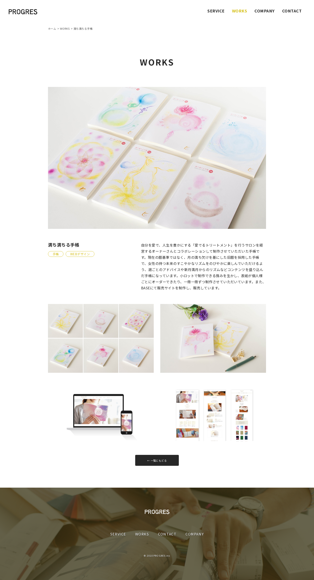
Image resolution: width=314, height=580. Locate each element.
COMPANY (264, 11)
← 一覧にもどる (157, 460)
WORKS (142, 534)
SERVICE (215, 11)
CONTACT (292, 11)
